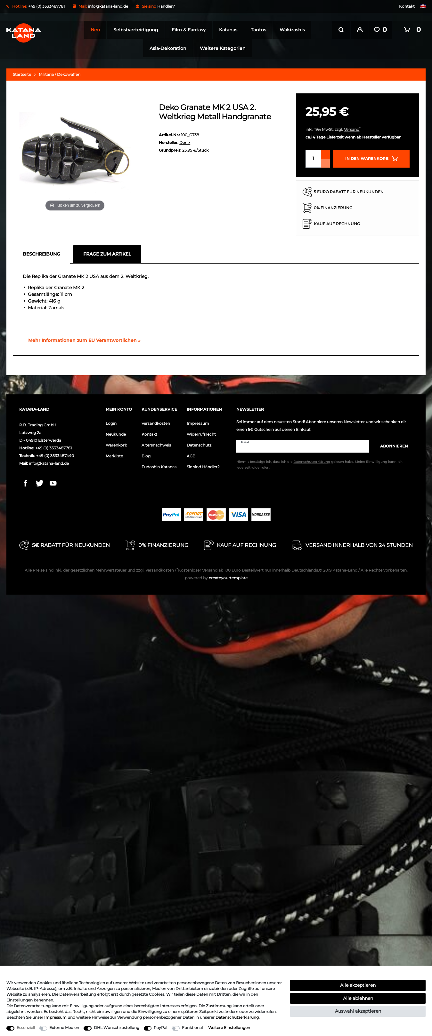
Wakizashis (290, 30)
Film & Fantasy (187, 30)
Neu (93, 30)
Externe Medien (64, 1027)
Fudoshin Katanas (159, 465)
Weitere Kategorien (221, 48)
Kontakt (407, 6)
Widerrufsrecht (201, 433)
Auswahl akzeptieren (358, 1011)
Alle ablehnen (358, 998)
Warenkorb (116, 443)
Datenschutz (199, 443)
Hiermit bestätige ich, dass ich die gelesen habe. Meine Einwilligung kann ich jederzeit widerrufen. (319, 464)
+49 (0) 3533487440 (55, 454)
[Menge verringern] (325, 161)
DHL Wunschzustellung (116, 1027)
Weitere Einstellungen (229, 1027)
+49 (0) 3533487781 (53, 446)
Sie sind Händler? (203, 465)
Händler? (166, 6)
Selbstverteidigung (133, 30)
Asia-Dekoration (166, 48)
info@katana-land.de (108, 6)
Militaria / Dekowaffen (59, 73)
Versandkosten (156, 422)
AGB (191, 454)
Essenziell (26, 1027)
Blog (146, 454)
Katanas (226, 30)
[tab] (43, 253)
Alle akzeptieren (358, 985)
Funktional (192, 1027)
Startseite (22, 73)
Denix (184, 141)
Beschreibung (41, 253)
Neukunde (116, 433)
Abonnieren (391, 444)
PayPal (160, 1027)
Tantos (256, 30)
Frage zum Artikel (107, 253)
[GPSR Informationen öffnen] (82, 339)
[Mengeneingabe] (313, 157)
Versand (351, 128)
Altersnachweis (156, 443)
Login (111, 422)
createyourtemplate (216, 576)
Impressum (198, 422)
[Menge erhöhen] (325, 152)
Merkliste (114, 454)
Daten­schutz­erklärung (237, 1017)
